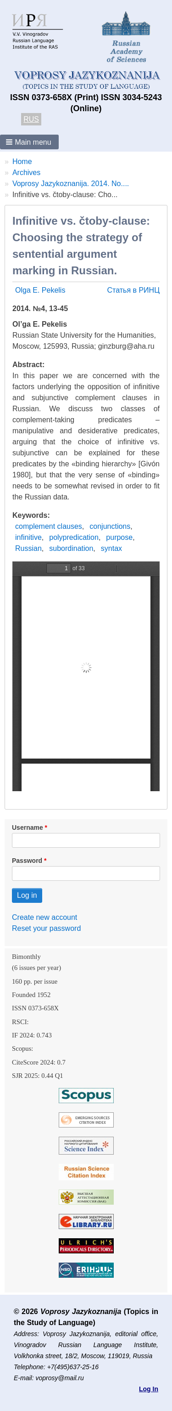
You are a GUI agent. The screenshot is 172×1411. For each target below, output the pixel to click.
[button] (29, 142)
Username (27, 827)
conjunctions (109, 526)
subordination (71, 548)
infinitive (28, 537)
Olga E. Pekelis (40, 290)
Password (27, 860)
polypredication (74, 537)
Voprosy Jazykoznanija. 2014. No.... (70, 183)
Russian (28, 548)
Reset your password (46, 928)
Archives (26, 172)
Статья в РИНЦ (133, 290)
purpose (119, 537)
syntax (111, 548)
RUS (31, 119)
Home (22, 161)
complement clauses (48, 526)
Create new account (44, 917)
